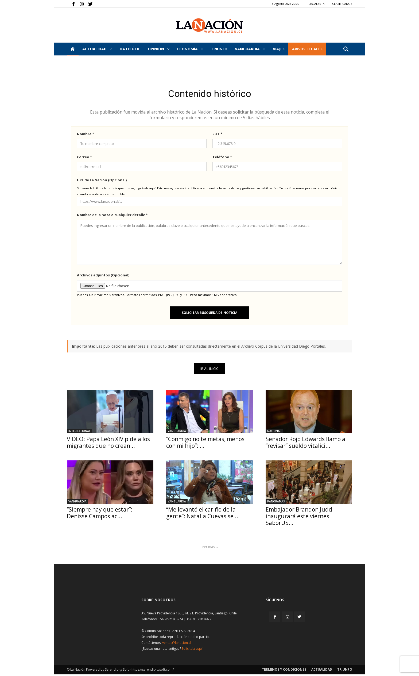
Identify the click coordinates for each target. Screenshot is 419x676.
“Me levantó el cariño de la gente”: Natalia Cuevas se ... (203, 514)
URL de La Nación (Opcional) (102, 181)
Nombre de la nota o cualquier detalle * (112, 216)
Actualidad (97, 48)
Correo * (84, 158)
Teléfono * (222, 158)
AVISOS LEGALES (307, 48)
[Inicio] (73, 49)
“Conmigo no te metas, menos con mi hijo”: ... (205, 444)
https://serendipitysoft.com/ (152, 671)
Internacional (79, 432)
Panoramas (276, 503)
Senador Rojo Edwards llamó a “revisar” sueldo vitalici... (305, 444)
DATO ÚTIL (130, 48)
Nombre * (85, 135)
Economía (190, 48)
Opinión (158, 48)
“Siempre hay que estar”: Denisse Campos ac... (99, 514)
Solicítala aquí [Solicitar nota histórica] (192, 650)
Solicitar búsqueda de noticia (209, 314)
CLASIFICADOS (342, 4)
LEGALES (317, 4)
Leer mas (209, 548)
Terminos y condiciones (284, 671)
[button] (345, 49)
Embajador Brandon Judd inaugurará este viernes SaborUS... (299, 517)
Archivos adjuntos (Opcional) (103, 276)
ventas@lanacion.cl (176, 644)
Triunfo (219, 48)
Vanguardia (250, 48)
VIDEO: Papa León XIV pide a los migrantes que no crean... (108, 444)
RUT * (217, 135)
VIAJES (279, 48)
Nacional (274, 432)
